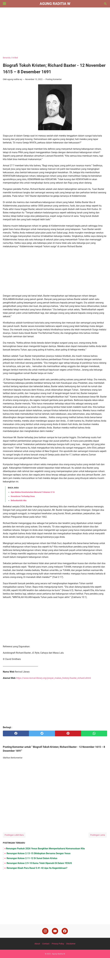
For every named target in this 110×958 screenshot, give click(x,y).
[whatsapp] (94, 733)
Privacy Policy (58, 944)
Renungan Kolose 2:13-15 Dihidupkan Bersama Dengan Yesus (38, 853)
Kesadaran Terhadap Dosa (23, 496)
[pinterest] (68, 733)
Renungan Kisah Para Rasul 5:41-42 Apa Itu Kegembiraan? (36, 868)
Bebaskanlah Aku (18, 500)
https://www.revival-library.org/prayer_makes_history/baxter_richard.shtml (53, 678)
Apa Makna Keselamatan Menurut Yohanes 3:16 (33, 492)
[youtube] (55, 931)
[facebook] (16, 733)
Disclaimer (70, 944)
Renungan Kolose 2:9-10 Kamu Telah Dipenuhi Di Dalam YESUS (39, 863)
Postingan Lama (97, 835)
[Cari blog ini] (105, 3)
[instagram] (45, 931)
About (37, 944)
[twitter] (42, 733)
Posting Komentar (54, 79)
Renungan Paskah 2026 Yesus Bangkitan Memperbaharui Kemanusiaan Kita (45, 848)
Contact (45, 944)
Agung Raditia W (55, 4)
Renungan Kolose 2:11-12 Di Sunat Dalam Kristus (31, 858)
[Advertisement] (55, 32)
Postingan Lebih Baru (14, 835)
